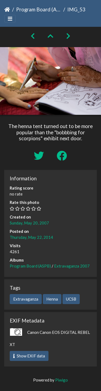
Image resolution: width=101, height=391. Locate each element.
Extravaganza (25, 298)
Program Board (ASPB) (38, 9)
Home (7, 9)
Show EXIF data (29, 355)
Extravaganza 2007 (72, 265)
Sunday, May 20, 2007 (29, 222)
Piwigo (61, 379)
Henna (52, 298)
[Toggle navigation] (10, 19)
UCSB (71, 298)
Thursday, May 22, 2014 (31, 237)
